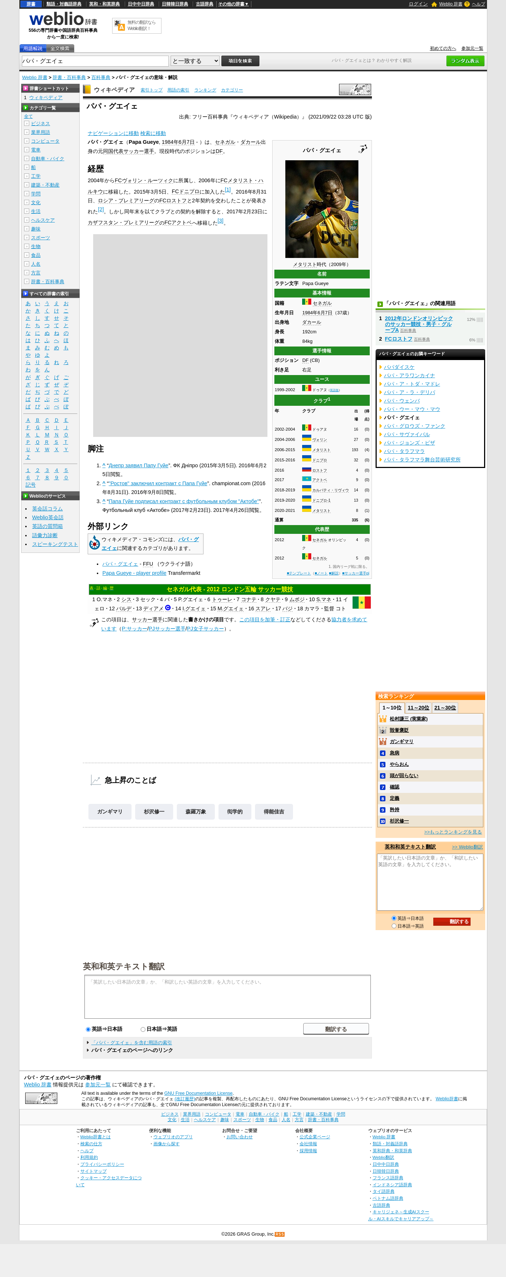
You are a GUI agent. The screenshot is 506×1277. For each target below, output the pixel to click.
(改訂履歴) (185, 1098)
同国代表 (113, 151)
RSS (279, 1234)
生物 (36, 246)
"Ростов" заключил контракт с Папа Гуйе (158, 483)
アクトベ (319, 480)
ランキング (205, 90)
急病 (394, 753)
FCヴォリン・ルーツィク (144, 180)
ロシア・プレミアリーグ (126, 200)
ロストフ (319, 470)
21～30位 (445, 708)
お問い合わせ (240, 1136)
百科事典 (100, 77)
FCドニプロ (185, 191)
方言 (36, 273)
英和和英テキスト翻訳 (124, 965)
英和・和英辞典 (104, 4)
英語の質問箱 (47, 526)
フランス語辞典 (388, 1177)
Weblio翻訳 (383, 1157)
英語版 (334, 390)
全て (28, 116)
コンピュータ (45, 141)
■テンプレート (299, 573)
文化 (36, 202)
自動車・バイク (47, 158)
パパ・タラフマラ (404, 451)
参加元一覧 (472, 48)
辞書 (31, 4)
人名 (36, 264)
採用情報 (308, 1150)
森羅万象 (196, 811)
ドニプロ (319, 460)
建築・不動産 (45, 185)
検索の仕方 (91, 1143)
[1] (228, 189)
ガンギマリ (110, 811)
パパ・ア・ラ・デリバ (409, 392)
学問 (36, 193)
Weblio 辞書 (451, 4)
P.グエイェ (190, 599)
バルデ (124, 608)
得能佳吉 (274, 811)
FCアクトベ (178, 222)
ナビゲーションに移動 (113, 133)
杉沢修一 (154, 811)
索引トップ (152, 90)
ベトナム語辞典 (388, 1198)
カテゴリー (232, 90)
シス (126, 599)
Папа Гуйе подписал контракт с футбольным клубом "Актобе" (184, 501)
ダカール (311, 322)
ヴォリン (319, 440)
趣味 (36, 229)
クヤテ (273, 599)
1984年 (309, 312)
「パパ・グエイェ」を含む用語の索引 (131, 1042)
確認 (394, 787)
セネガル (322, 303)
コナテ (248, 599)
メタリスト (305, 264)
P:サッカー (134, 629)
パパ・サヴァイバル (407, 434)
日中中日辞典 (141, 4)
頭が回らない (404, 775)
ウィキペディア (114, 90)
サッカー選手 (138, 151)
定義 (394, 798)
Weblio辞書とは (95, 1136)
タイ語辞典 (384, 1191)
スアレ (263, 608)
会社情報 (308, 1143)
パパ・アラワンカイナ (409, 375)
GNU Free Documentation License (198, 1093)
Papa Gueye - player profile (134, 573)
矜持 (394, 809)
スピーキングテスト (55, 544)
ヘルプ (478, 4)
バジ (287, 608)
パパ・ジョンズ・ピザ (409, 443)
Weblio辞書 (446, 1098)
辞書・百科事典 (69, 77)
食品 (36, 255)
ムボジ (297, 599)
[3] (221, 221)
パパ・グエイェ (120, 564)
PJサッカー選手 (167, 629)
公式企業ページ (315, 1136)
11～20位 (418, 708)
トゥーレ (222, 599)
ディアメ (153, 608)
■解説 (333, 573)
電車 (36, 150)
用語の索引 (178, 90)
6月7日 (324, 312)
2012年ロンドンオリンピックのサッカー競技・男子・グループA (419, 324)
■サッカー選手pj (355, 573)
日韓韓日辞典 (175, 4)
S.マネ (324, 599)
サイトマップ (93, 1171)
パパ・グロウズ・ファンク (414, 426)
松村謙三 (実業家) (408, 719)
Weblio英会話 (48, 517)
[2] (101, 209)
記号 (31, 485)
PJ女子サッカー (205, 629)
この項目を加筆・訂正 (264, 619)
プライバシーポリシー (102, 1164)
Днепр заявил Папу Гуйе (138, 465)
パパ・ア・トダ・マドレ (412, 384)
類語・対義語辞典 (63, 4)
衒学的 (235, 811)
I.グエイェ (194, 608)
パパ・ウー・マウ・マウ (412, 409)
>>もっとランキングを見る (453, 832)
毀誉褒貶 (399, 730)
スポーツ (40, 237)
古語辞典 (204, 4)
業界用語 (40, 132)
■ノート (321, 573)
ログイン (418, 4)
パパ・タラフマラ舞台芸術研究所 (422, 460)
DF (305, 360)
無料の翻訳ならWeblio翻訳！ (142, 25)
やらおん (399, 764)
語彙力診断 (45, 535)
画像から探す (166, 1143)
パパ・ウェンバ (402, 401)
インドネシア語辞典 (392, 1184)
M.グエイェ (230, 608)
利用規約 (89, 1157)
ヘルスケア (43, 220)
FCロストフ (173, 200)
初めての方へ (443, 48)
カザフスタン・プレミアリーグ (123, 222)
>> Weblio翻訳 (467, 847)
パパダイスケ (399, 367)
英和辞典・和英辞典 (392, 1150)
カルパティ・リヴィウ (330, 490)
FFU (148, 564)
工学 (36, 176)
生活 (36, 211)
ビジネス (40, 123)
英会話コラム (47, 509)
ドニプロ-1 (321, 500)
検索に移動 (153, 133)
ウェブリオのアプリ (173, 1136)
